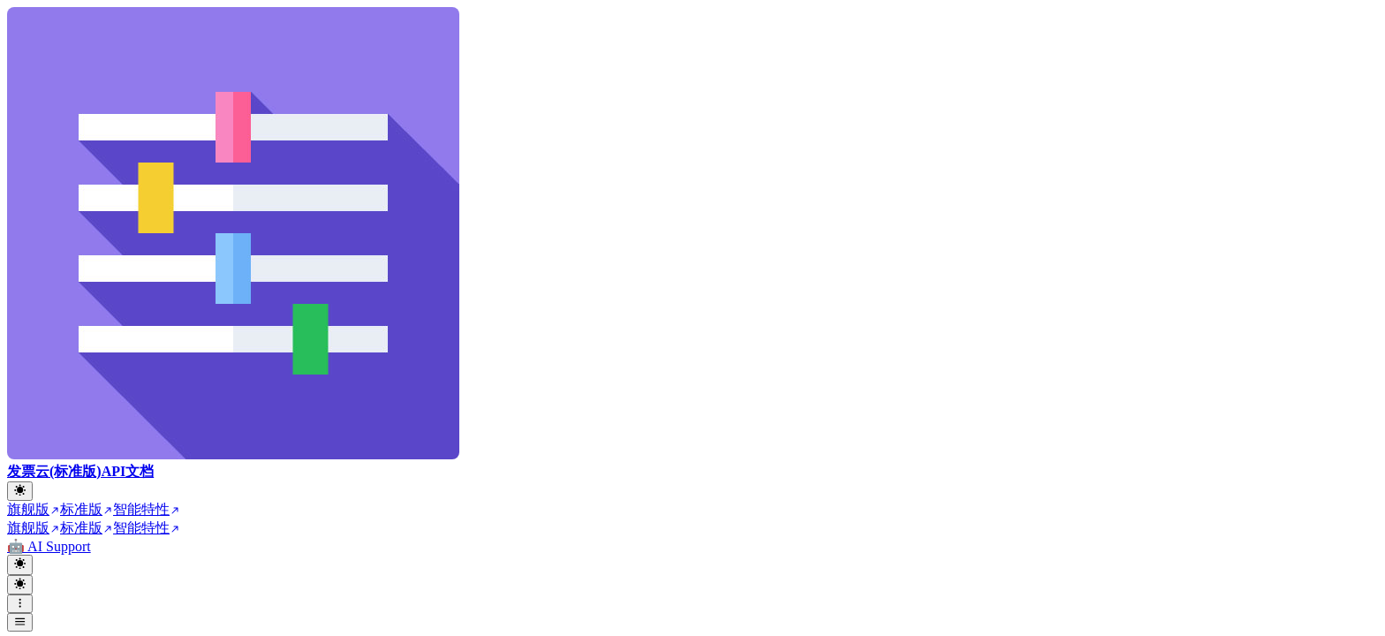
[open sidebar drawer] (20, 622)
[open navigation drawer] (20, 603)
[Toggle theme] (20, 491)
